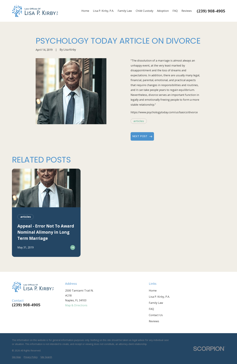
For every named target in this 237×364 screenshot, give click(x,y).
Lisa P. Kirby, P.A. (159, 296)
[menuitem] (16, 357)
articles (138, 121)
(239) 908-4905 (211, 11)
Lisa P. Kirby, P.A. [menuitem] (103, 11)
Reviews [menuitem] (186, 11)
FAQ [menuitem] (175, 11)
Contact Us (156, 315)
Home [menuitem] (85, 11)
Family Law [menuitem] (125, 11)
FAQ (151, 309)
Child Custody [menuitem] (144, 11)
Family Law (156, 303)
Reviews (154, 321)
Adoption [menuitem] (163, 11)
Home (153, 290)
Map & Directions (76, 305)
